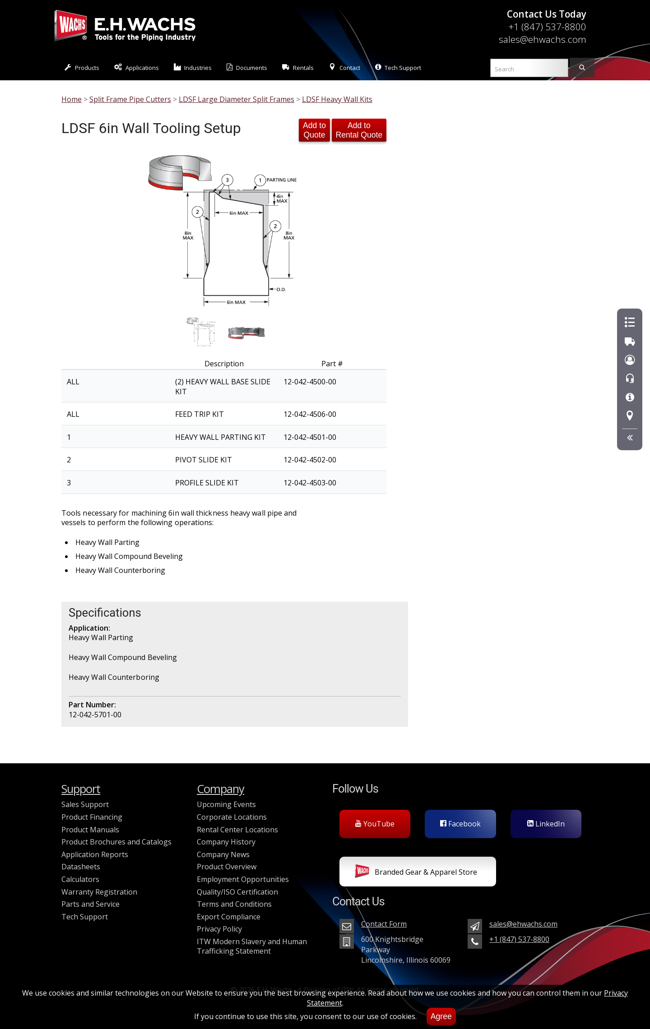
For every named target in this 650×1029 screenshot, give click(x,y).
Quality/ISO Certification (237, 892)
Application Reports (94, 854)
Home (71, 99)
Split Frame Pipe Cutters (130, 99)
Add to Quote (314, 130)
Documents (247, 67)
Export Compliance (228, 917)
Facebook (460, 824)
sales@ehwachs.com (542, 39)
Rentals (298, 67)
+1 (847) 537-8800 (547, 26)
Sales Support (85, 804)
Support (80, 789)
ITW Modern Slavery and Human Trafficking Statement (252, 946)
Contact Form (384, 924)
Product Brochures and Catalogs (116, 842)
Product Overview (226, 867)
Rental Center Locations (237, 830)
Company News (223, 854)
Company (220, 789)
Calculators (80, 879)
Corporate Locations (232, 817)
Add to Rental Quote (359, 130)
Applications (136, 67)
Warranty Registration (99, 892)
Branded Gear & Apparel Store (416, 873)
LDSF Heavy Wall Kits (337, 99)
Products (82, 67)
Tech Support (398, 67)
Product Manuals (90, 830)
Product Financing (91, 817)
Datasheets (80, 867)
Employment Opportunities (243, 879)
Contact (344, 67)
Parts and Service (90, 904)
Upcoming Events (226, 804)
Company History (226, 842)
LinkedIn (546, 824)
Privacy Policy (219, 929)
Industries (193, 67)
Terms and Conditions (234, 904)
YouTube (375, 824)
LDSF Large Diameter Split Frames (236, 99)
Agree (441, 1016)
